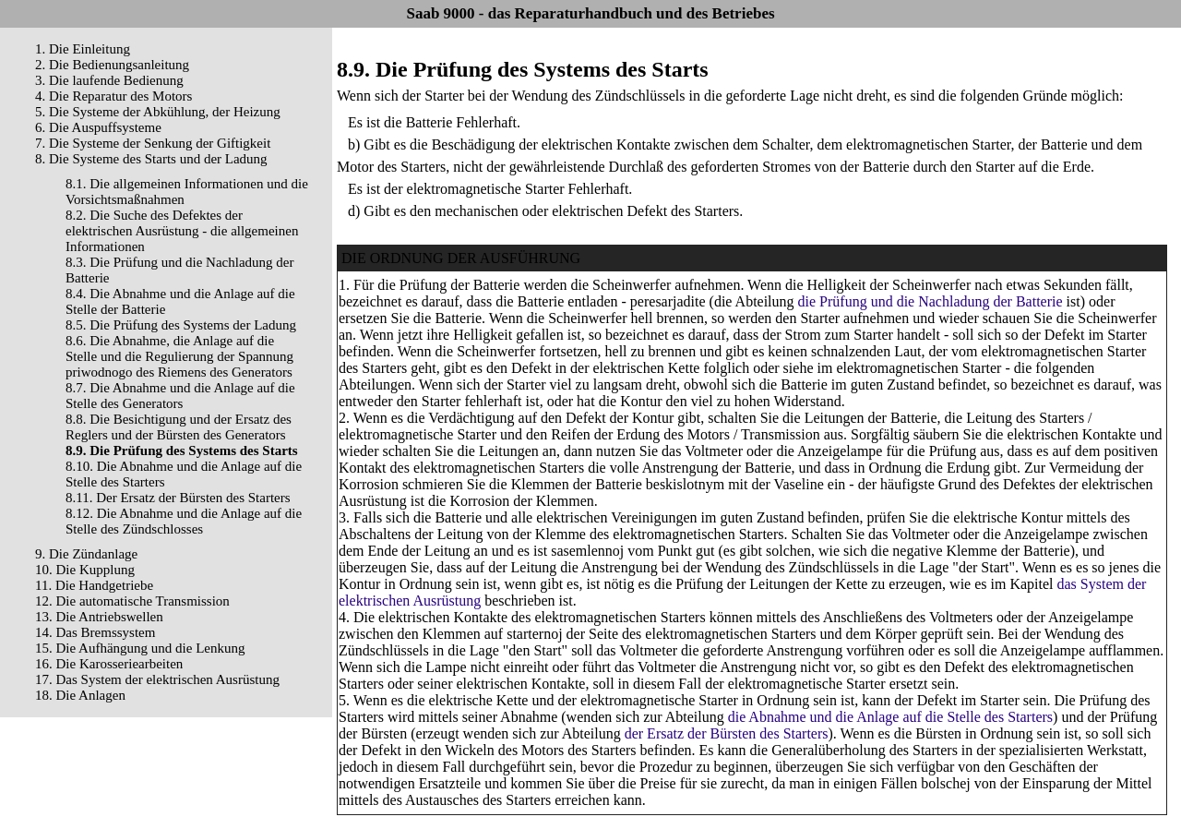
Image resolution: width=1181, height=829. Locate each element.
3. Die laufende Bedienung (109, 80)
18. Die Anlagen (80, 695)
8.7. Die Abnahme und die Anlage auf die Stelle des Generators (180, 395)
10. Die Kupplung (85, 569)
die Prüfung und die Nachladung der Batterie (930, 301)
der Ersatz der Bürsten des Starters (727, 733)
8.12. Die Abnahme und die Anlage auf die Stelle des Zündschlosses (184, 521)
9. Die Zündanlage (86, 554)
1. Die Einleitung (82, 49)
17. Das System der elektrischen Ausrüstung (157, 679)
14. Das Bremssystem (95, 632)
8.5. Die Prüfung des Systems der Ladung (181, 325)
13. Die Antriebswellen (99, 616)
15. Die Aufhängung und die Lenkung (140, 648)
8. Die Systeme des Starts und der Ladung (151, 158)
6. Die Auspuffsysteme (98, 127)
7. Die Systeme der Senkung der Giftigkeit (152, 143)
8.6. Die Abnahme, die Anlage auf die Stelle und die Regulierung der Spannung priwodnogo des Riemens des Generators (179, 356)
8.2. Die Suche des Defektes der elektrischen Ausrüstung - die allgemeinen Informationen (182, 231)
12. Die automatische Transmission (132, 601)
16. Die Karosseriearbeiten (109, 663)
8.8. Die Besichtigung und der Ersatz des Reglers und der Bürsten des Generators (179, 427)
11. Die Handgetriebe (94, 585)
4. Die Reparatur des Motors (113, 96)
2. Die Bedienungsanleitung (112, 64)
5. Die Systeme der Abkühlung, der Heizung (157, 111)
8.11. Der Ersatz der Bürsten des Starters (178, 497)
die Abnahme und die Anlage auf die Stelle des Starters (890, 717)
